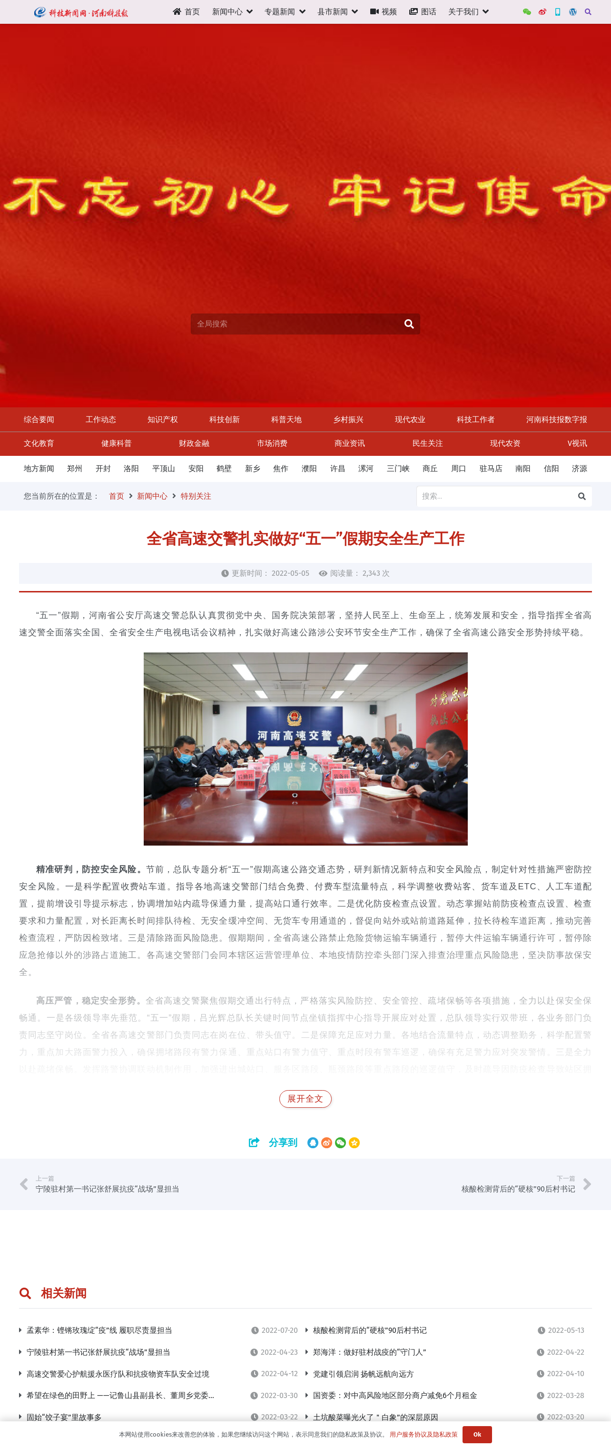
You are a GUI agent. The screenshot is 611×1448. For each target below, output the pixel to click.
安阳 (196, 468)
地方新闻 (39, 468)
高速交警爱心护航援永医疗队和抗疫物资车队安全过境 (118, 1374)
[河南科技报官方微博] (542, 12)
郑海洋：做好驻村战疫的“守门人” (369, 1352)
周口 (458, 468)
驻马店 (491, 468)
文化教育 (39, 443)
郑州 (74, 468)
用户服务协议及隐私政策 (424, 1434)
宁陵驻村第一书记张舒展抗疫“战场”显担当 (98, 1352)
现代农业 (410, 419)
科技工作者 (476, 419)
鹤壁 (224, 468)
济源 (579, 468)
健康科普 (116, 443)
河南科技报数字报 (556, 419)
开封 (103, 468)
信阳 (551, 468)
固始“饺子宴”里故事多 (64, 1417)
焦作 (280, 468)
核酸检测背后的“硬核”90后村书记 (370, 1330)
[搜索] (588, 12)
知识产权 (163, 419)
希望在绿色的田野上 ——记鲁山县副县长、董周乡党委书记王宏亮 (136, 1395)
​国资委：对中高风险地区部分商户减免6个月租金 (395, 1395)
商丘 (430, 468)
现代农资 (505, 443)
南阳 (523, 468)
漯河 (366, 468)
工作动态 (101, 419)
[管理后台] (573, 12)
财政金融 (194, 443)
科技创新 (224, 419)
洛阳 (131, 468)
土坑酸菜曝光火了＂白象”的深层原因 (375, 1417)
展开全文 (305, 1098)
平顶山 (163, 468)
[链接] (80, 12)
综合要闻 (39, 419)
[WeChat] (527, 12)
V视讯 (577, 443)
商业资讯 (350, 443)
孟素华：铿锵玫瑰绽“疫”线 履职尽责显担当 (99, 1330)
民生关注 (428, 443)
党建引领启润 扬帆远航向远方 (363, 1374)
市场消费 (272, 443)
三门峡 (398, 468)
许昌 (337, 468)
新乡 (252, 468)
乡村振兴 (348, 419)
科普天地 (286, 419)
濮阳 (309, 468)
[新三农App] (557, 12)
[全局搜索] (305, 324)
